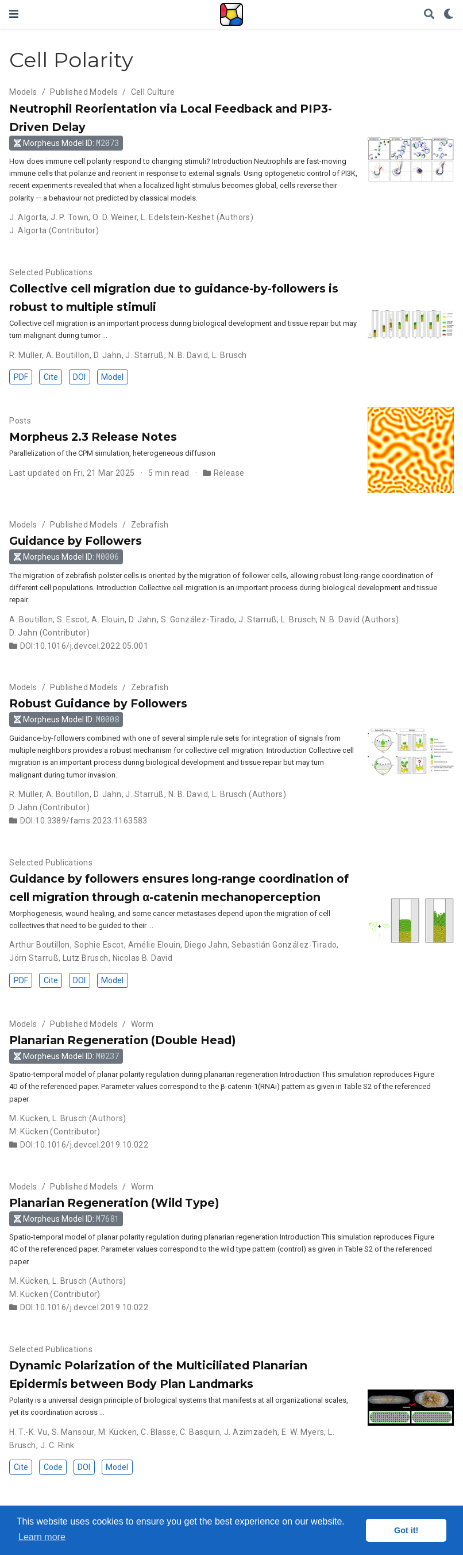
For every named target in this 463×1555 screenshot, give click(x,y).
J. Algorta (28, 217)
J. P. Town (69, 217)
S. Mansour (73, 1432)
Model (112, 377)
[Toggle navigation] (13, 14)
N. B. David (188, 355)
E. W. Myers (303, 1432)
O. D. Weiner (114, 217)
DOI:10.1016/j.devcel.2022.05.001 (84, 646)
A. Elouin (108, 619)
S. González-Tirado (198, 619)
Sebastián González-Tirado (284, 944)
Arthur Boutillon (39, 944)
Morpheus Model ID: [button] (66, 142)
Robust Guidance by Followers (98, 703)
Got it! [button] (406, 1530)
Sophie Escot (99, 944)
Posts (20, 420)
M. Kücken (28, 1118)
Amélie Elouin (154, 944)
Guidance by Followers (75, 541)
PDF (21, 377)
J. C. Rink (57, 1445)
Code (53, 1467)
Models (23, 92)
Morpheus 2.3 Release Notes (93, 437)
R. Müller (25, 355)
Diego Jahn (205, 944)
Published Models (84, 92)
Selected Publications (50, 272)
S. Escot (72, 619)
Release (229, 473)
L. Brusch (229, 355)
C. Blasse (158, 1432)
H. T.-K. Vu (28, 1432)
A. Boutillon (68, 355)
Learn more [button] (41, 1537)
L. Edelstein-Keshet (177, 217)
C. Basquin (200, 1432)
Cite (51, 377)
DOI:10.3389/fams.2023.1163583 (84, 820)
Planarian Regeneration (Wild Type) (114, 1203)
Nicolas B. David (143, 958)
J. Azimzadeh (250, 1432)
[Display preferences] (448, 14)
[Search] (429, 14)
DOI (79, 377)
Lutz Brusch (86, 958)
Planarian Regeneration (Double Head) (122, 1040)
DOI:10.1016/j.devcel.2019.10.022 (84, 1144)
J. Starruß (144, 355)
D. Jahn (108, 355)
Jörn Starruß (34, 958)
